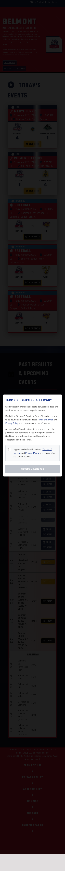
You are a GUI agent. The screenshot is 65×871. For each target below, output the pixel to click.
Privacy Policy (11, 423)
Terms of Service (45, 420)
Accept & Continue (32, 468)
